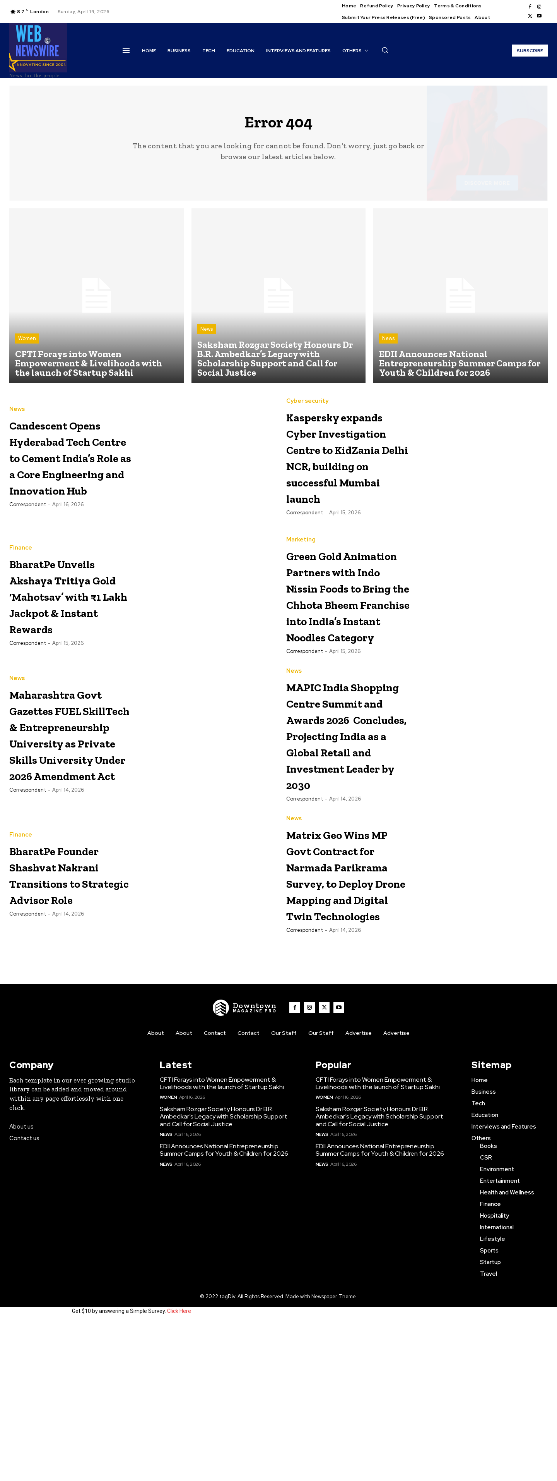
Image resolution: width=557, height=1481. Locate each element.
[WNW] (244, 1165)
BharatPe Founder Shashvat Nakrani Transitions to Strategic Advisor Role (60, 981)
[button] (384, 49)
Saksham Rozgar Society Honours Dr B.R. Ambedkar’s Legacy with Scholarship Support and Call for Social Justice (223, 1274)
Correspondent (27, 544)
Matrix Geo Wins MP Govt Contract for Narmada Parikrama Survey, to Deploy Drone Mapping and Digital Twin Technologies (346, 1006)
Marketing (301, 556)
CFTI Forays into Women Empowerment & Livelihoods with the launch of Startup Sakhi (222, 1240)
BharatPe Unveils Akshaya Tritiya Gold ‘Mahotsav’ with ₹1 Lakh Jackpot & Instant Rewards (71, 619)
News (206, 335)
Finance (20, 564)
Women (27, 345)
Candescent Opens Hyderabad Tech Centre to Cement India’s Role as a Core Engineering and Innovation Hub (68, 471)
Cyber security (307, 400)
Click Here (179, 1469)
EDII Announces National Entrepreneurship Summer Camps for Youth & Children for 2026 (224, 1307)
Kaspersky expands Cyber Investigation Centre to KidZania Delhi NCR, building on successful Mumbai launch (347, 471)
